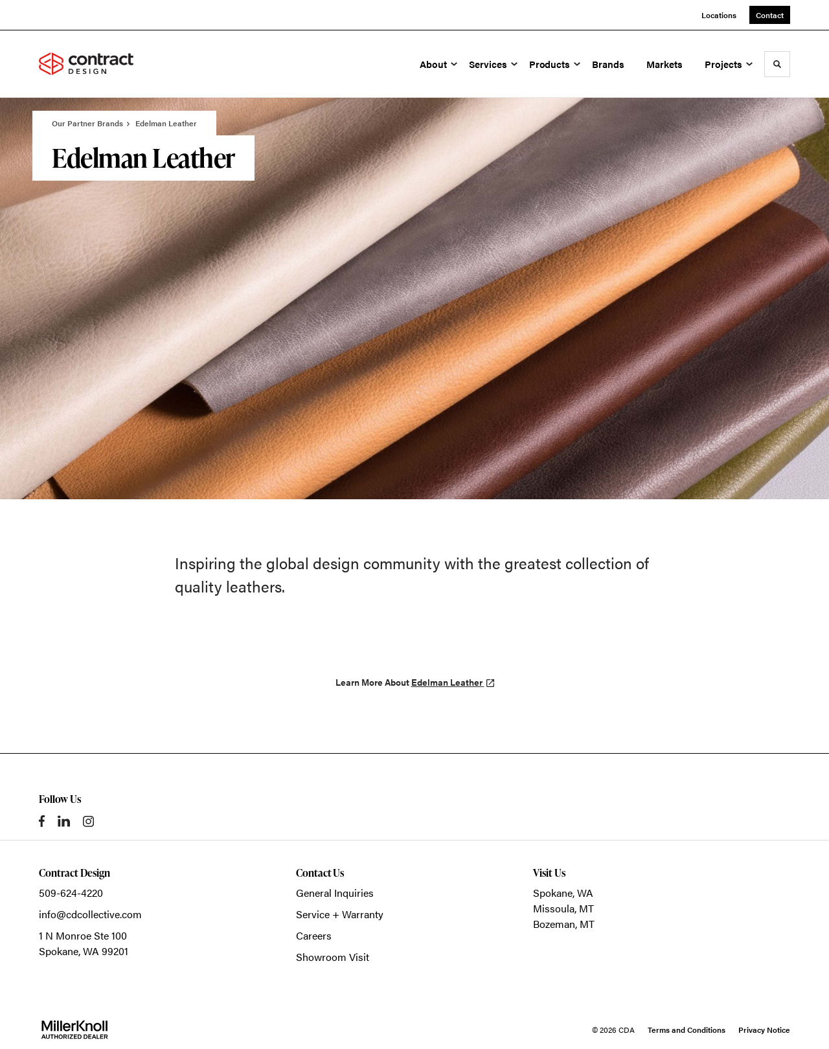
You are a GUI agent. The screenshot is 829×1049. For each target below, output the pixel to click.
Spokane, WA (563, 892)
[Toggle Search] (777, 64)
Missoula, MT (563, 908)
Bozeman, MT (564, 923)
